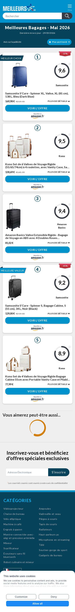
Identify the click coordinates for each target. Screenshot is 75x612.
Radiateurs (45, 529)
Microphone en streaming (54, 539)
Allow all (37, 603)
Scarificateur (11, 548)
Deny (54, 596)
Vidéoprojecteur (13, 508)
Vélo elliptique (12, 518)
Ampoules (45, 508)
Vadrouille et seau (50, 513)
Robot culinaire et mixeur (19, 562)
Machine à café (13, 524)
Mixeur (8, 543)
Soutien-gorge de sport (53, 550)
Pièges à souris (48, 518)
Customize (21, 596)
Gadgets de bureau (50, 555)
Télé (41, 544)
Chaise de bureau (14, 513)
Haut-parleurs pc (49, 534)
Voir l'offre (37, 108)
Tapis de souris (48, 524)
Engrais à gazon (13, 529)
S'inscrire (59, 472)
